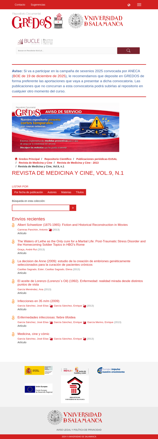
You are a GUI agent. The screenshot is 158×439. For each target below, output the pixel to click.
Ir (73, 207)
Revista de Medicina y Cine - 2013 (78, 162)
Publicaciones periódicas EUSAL (96, 159)
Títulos (80, 192)
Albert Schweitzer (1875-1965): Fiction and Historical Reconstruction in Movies (73, 225)
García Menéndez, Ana (30, 289)
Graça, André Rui (27, 249)
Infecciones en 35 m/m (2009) (38, 301)
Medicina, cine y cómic (33, 334)
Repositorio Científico (57, 159)
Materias (66, 192)
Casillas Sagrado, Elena (58, 269)
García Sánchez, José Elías (33, 305)
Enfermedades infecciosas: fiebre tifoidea (46, 317)
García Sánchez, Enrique (68, 305)
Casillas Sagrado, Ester (31, 269)
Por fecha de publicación (28, 192)
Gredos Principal (29, 159)
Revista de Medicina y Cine (35, 162)
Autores (52, 192)
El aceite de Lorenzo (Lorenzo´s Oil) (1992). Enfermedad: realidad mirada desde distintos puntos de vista (80, 282)
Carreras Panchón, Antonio (33, 229)
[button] (129, 4)
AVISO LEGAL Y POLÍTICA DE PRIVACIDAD (78, 430)
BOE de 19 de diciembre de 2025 (39, 76)
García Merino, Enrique (100, 322)
